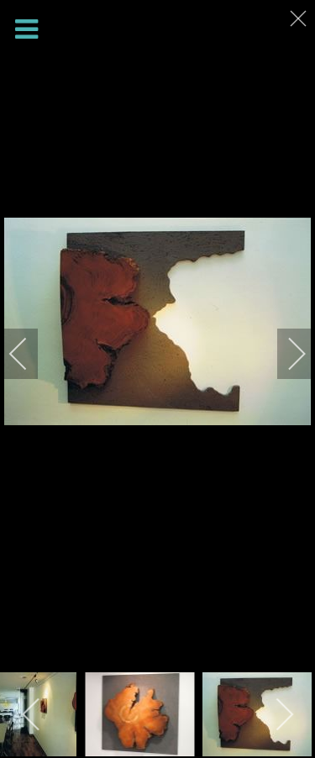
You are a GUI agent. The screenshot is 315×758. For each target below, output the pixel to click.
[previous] (29, 354)
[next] (285, 354)
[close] (300, 18)
